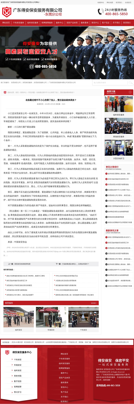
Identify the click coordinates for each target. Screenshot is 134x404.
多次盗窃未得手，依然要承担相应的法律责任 (120, 281)
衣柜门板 (88, 342)
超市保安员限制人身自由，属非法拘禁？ (120, 174)
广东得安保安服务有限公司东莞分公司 (62, 82)
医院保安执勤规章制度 (116, 217)
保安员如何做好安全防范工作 (118, 179)
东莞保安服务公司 (40, 82)
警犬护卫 (17, 392)
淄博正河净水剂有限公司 (101, 342)
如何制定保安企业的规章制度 (118, 212)
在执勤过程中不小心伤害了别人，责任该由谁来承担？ (120, 190)
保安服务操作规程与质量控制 (66, 285)
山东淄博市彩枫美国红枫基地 (56, 342)
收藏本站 (101, 2)
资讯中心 (95, 23)
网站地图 (110, 2)
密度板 (81, 342)
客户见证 (105, 23)
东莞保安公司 (16, 82)
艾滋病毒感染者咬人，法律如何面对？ (75, 264)
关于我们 (116, 23)
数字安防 (17, 381)
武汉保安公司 (29, 342)
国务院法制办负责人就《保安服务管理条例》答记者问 (75, 295)
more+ (94, 303)
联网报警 (17, 387)
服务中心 (59, 23)
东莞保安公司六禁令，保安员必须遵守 (120, 195)
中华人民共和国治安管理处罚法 (67, 276)
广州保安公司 (72, 342)
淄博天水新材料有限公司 (120, 342)
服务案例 (84, 23)
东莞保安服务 (27, 82)
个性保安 (17, 360)
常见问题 (31, 92)
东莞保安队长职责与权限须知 (118, 184)
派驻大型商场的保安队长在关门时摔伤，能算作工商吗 (120, 206)
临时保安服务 (32, 23)
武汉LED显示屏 (17, 342)
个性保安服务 (18, 23)
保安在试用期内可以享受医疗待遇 (120, 222)
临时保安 (17, 370)
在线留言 (128, 2)
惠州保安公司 (39, 342)
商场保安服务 (118, 137)
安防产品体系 (72, 23)
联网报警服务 (47, 23)
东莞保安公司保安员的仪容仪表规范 (120, 201)
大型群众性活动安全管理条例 (66, 281)
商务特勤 (17, 376)
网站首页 (6, 23)
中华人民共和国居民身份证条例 (67, 290)
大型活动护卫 (118, 158)
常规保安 (17, 365)
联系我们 (119, 2)
